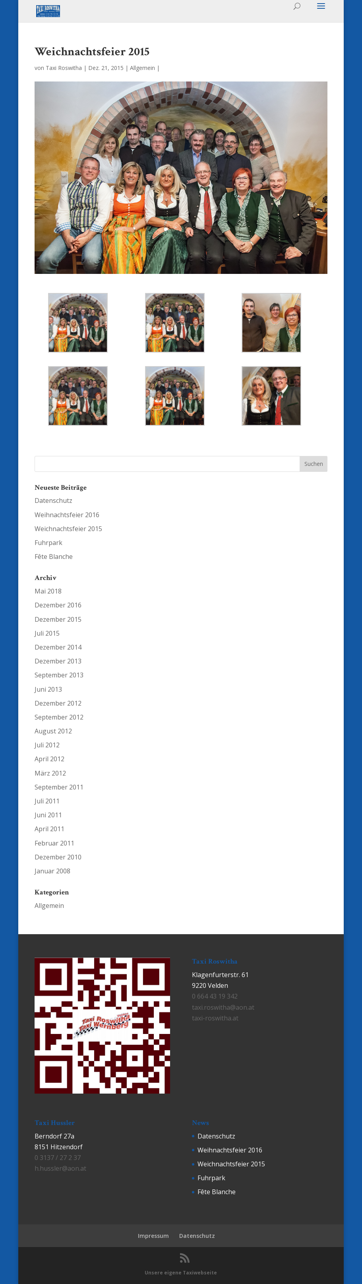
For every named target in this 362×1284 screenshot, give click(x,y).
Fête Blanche (54, 556)
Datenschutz (53, 500)
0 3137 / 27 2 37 (58, 1157)
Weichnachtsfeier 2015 (68, 528)
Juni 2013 (48, 689)
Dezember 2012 (58, 703)
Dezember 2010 (58, 857)
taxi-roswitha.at (215, 1018)
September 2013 (59, 675)
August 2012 (53, 731)
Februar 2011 (54, 843)
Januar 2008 (52, 871)
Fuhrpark (48, 542)
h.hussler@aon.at (60, 1168)
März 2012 (50, 773)
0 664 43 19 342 (215, 996)
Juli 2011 (47, 801)
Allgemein (142, 68)
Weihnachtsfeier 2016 (67, 514)
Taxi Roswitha (64, 68)
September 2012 (59, 717)
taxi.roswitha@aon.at (223, 1007)
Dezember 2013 (58, 661)
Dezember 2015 (58, 619)
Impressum (153, 1235)
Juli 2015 (47, 633)
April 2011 (49, 828)
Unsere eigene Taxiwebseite (181, 1272)
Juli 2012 (47, 745)
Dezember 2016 (58, 605)
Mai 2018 (48, 591)
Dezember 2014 (58, 647)
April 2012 (49, 758)
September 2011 (59, 787)
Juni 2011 (48, 815)
